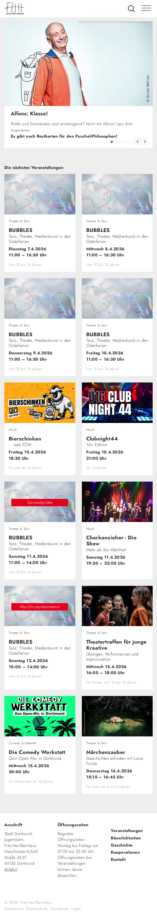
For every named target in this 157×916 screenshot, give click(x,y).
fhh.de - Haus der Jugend (31, 8)
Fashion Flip (126, 142)
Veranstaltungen (127, 831)
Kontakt (118, 859)
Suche (131, 8)
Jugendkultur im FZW (130, 142)
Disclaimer (60, 908)
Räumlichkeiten (126, 838)
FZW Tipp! (115, 142)
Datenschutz (37, 908)
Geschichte (121, 845)
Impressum (13, 908)
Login (76, 908)
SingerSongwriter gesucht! (119, 142)
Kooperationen (125, 852)
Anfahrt (10, 869)
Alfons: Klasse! (112, 142)
